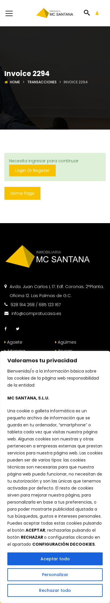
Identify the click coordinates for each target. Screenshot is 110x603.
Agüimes (65, 342)
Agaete (13, 342)
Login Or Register (32, 170)
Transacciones (42, 82)
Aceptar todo (55, 559)
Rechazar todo (55, 590)
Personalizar (55, 575)
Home (15, 82)
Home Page (22, 193)
